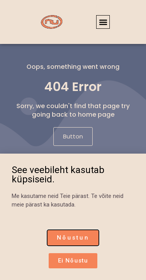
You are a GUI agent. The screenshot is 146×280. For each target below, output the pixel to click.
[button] (103, 22)
